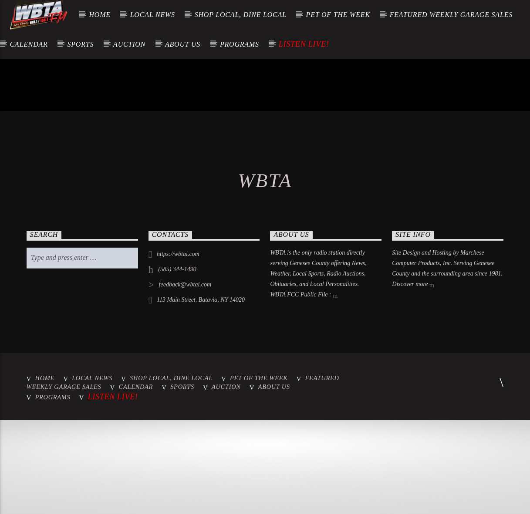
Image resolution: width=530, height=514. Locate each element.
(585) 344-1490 (177, 401)
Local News (152, 14)
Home (99, 14)
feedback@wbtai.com (185, 417)
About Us (182, 44)
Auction (129, 44)
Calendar (28, 44)
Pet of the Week (338, 14)
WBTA (265, 313)
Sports (80, 44)
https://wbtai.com (178, 386)
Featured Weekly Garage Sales (451, 14)
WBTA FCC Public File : (304, 428)
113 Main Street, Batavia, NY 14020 (201, 432)
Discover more (413, 417)
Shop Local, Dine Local (241, 14)
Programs (239, 44)
